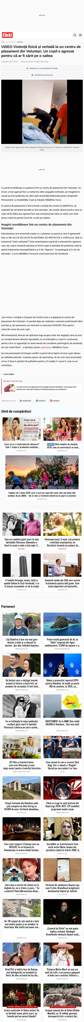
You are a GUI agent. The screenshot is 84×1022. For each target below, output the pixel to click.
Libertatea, (46, 347)
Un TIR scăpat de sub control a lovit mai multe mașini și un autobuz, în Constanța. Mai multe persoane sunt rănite (21, 924)
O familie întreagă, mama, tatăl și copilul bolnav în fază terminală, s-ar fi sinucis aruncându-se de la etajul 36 (21, 583)
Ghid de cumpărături (16, 412)
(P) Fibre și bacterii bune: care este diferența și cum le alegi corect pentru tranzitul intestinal (21, 765)
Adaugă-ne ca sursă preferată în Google (42, 68)
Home (3, 42)
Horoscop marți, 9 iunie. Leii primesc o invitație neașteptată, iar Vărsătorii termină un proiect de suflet (62, 542)
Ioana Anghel (9, 374)
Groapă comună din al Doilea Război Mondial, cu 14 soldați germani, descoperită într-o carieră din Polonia (62, 1013)
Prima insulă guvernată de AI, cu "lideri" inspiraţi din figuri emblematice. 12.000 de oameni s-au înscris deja (62, 642)
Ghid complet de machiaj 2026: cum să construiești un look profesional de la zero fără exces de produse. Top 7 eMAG (62, 446)
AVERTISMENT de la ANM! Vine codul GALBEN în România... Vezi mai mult (62, 723)
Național (20, 42)
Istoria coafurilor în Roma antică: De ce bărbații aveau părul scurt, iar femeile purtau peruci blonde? (21, 1013)
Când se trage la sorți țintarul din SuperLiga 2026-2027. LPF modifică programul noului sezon (62, 806)
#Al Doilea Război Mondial (63, 1007)
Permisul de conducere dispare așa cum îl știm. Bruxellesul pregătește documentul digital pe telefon (62, 888)
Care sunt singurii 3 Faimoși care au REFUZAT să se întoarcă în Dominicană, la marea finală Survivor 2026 (21, 847)
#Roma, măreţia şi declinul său (22, 1007)
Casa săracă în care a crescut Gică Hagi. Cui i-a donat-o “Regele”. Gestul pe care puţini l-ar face (62, 765)
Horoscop (62, 549)
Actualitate (11, 42)
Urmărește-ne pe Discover (42, 75)
